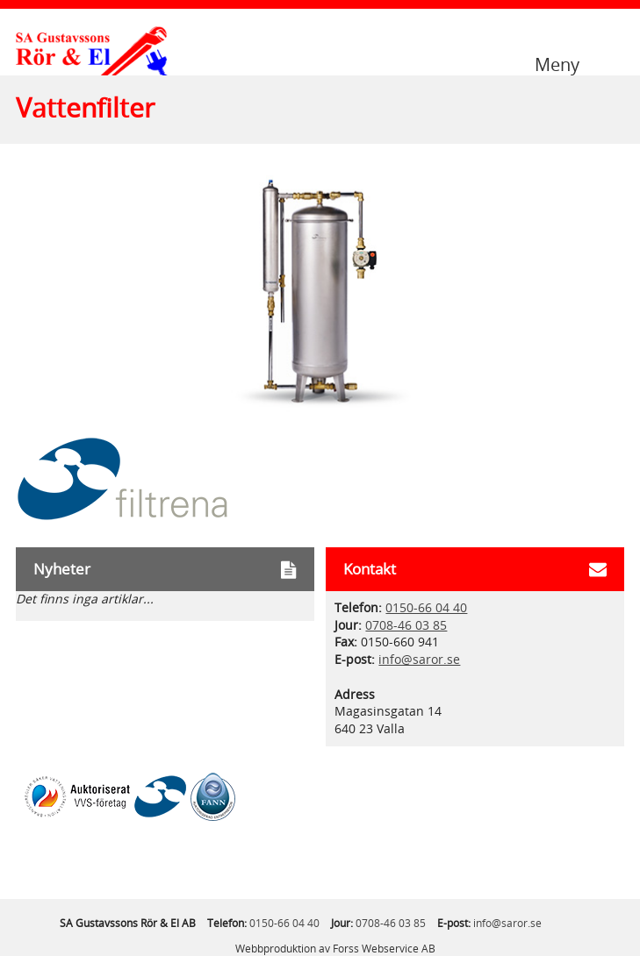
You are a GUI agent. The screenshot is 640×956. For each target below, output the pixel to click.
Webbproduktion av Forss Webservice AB (335, 949)
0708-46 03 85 (406, 625)
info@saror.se (419, 660)
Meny (557, 64)
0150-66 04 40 (426, 608)
